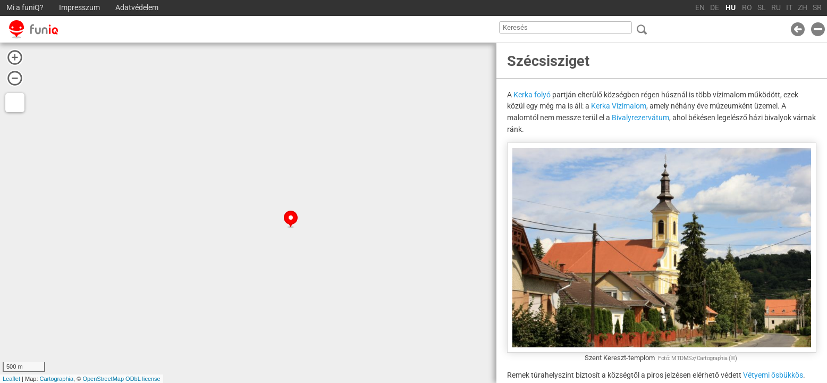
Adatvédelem (136, 7)
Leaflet (11, 379)
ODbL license (143, 379)
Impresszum (79, 7)
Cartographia (57, 379)
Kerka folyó (532, 94)
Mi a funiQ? (25, 7)
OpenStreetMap (103, 379)
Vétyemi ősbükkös (773, 375)
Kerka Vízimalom (618, 106)
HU (730, 7)
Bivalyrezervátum (640, 117)
